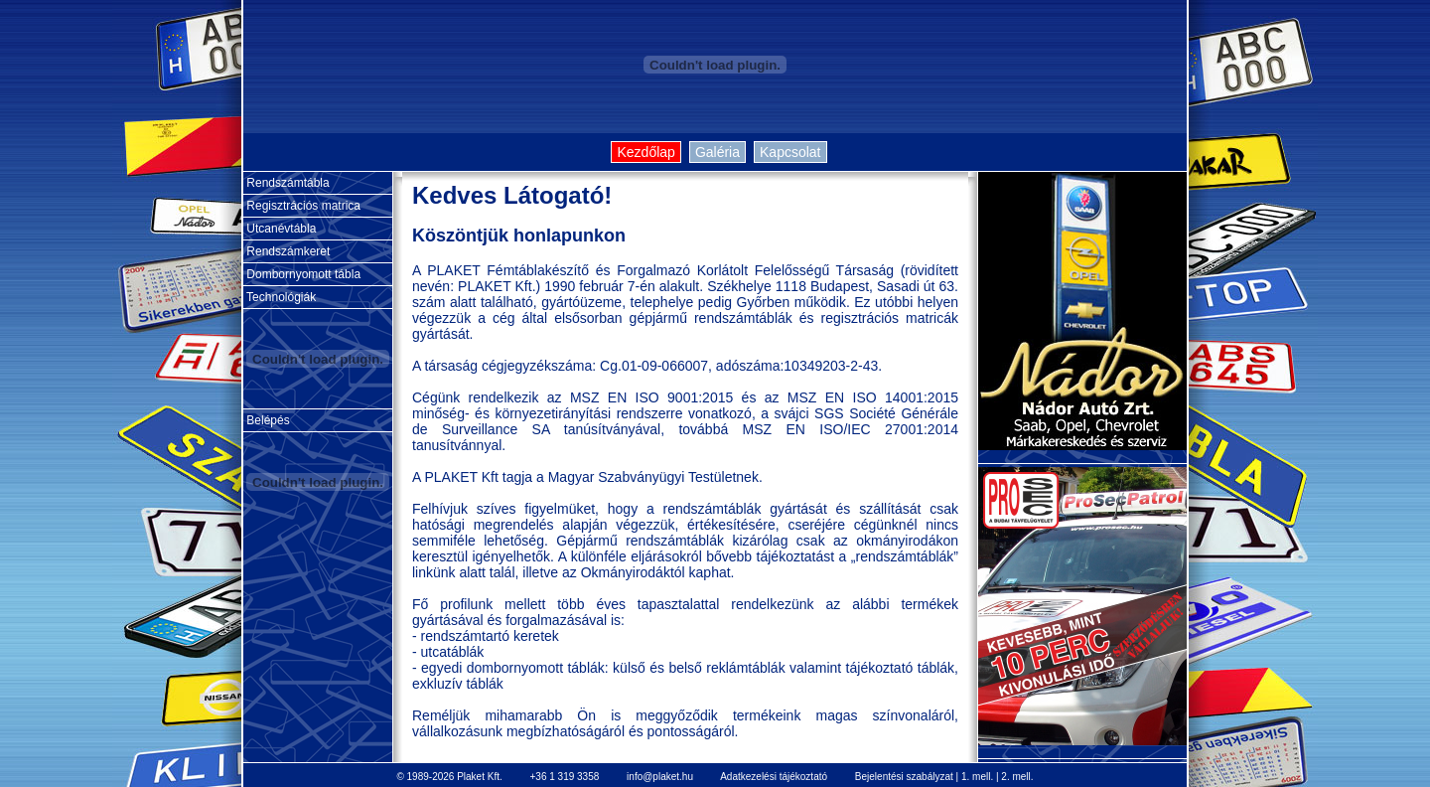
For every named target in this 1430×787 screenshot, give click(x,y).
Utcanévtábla (279, 229)
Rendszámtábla (286, 183)
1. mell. (977, 776)
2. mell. (1017, 776)
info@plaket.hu (660, 776)
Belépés (266, 420)
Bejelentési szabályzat (904, 776)
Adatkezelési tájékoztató (773, 776)
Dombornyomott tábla (301, 274)
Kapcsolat (790, 152)
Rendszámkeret (286, 251)
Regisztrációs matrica (301, 206)
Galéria (717, 152)
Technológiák (279, 297)
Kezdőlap (645, 152)
